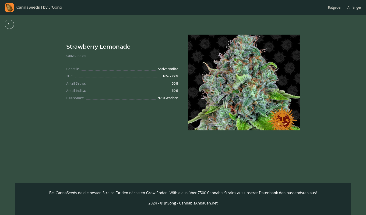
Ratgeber (335, 7)
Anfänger (354, 7)
